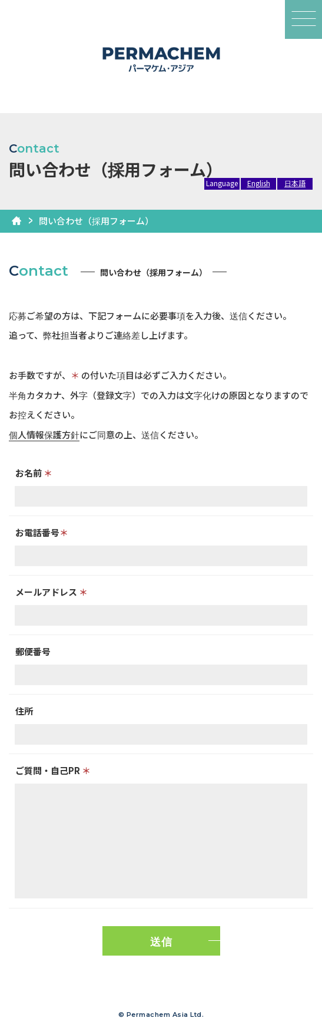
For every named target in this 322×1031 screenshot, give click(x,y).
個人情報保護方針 (44, 434)
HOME (16, 220)
